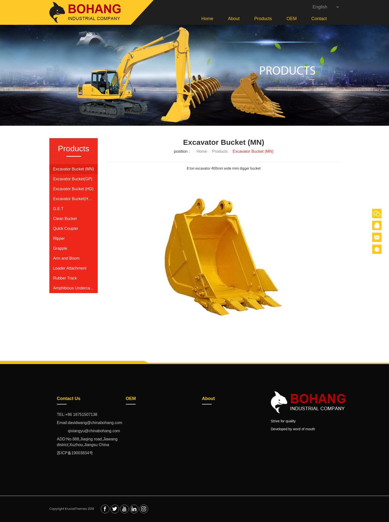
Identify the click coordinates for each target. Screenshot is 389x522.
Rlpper (59, 238)
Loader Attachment (69, 268)
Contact (319, 18)
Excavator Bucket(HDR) (73, 199)
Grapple (60, 248)
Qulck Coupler (65, 228)
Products (263, 18)
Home (207, 18)
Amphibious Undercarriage (73, 288)
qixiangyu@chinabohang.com (88, 431)
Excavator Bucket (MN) (73, 169)
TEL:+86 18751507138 (77, 414)
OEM (292, 18)
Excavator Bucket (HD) (73, 189)
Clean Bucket (65, 218)
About (234, 18)
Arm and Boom (66, 258)
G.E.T (58, 209)
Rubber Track (65, 278)
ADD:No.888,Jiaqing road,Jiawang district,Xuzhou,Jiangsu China (87, 442)
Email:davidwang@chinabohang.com (89, 423)
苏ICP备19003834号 (75, 453)
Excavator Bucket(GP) (72, 179)
